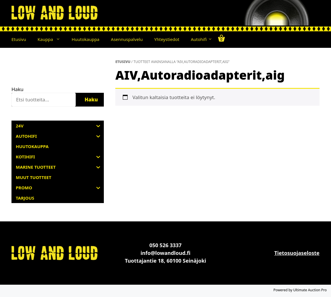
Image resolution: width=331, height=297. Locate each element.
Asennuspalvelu (127, 39)
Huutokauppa (86, 39)
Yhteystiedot (167, 39)
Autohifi (201, 39)
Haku (17, 89)
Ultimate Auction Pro (310, 290)
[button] (59, 39)
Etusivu (18, 39)
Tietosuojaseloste (297, 252)
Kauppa (52, 39)
